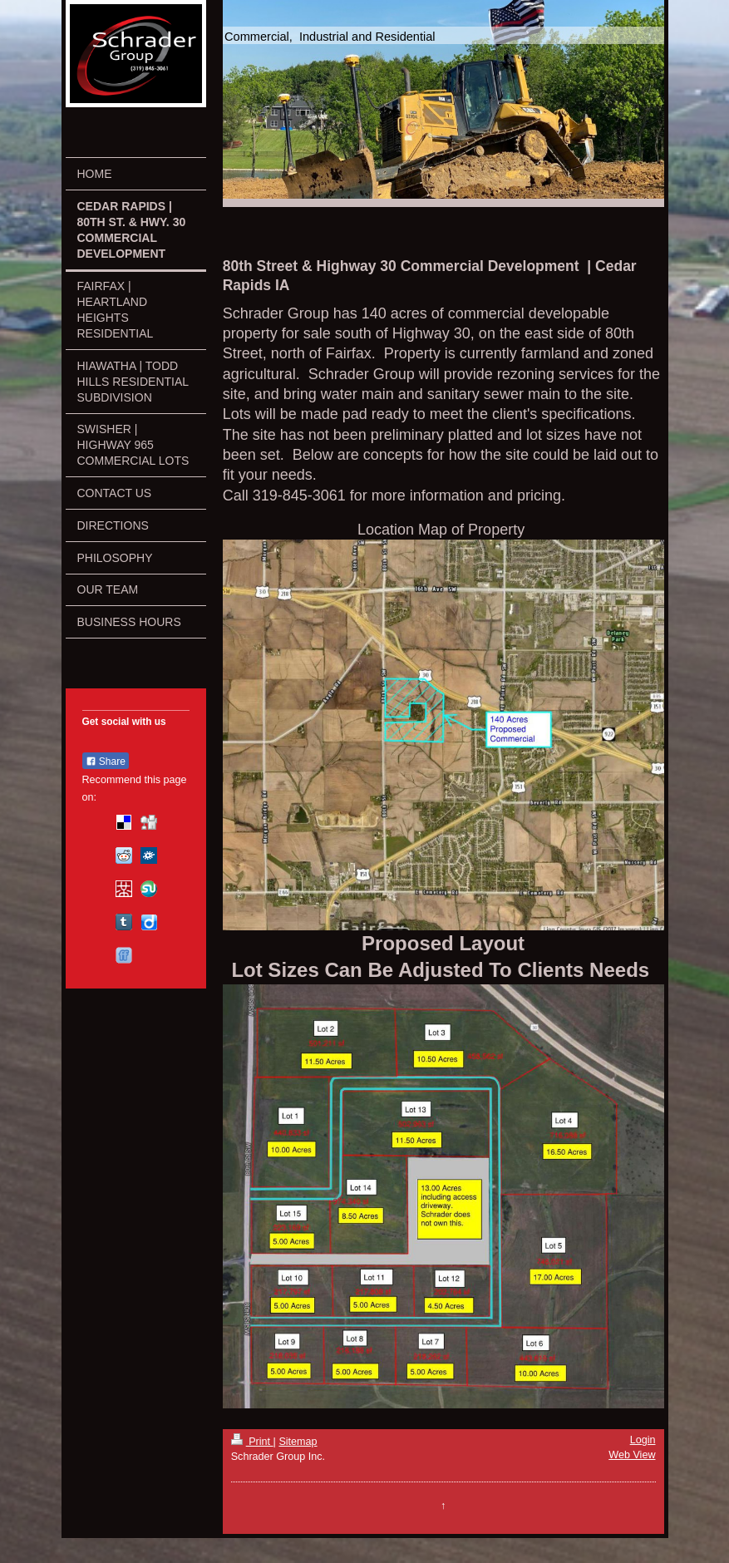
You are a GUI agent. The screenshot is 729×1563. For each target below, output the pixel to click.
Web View (631, 1455)
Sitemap (297, 1441)
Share (106, 761)
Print (252, 1441)
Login (643, 1440)
